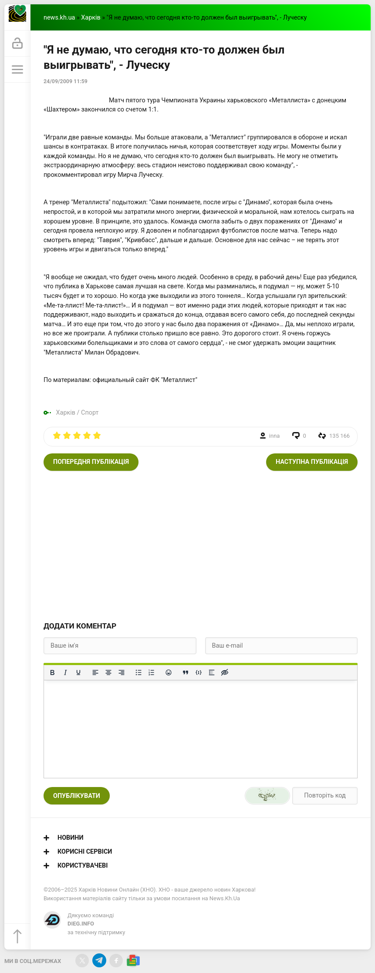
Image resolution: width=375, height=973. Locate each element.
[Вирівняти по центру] (108, 672)
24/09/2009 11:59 (66, 81)
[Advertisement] (201, 545)
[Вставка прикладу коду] (198, 672)
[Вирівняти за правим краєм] (121, 672)
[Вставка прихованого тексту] (224, 672)
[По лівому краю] (95, 672)
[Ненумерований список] (138, 672)
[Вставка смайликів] (168, 672)
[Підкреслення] (78, 672)
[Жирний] (52, 672)
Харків (90, 17)
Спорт (89, 412)
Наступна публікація (312, 462)
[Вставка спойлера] (211, 672)
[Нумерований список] (151, 672)
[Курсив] (65, 672)
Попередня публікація (91, 462)
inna (274, 435)
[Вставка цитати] (185, 672)
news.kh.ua (59, 17)
